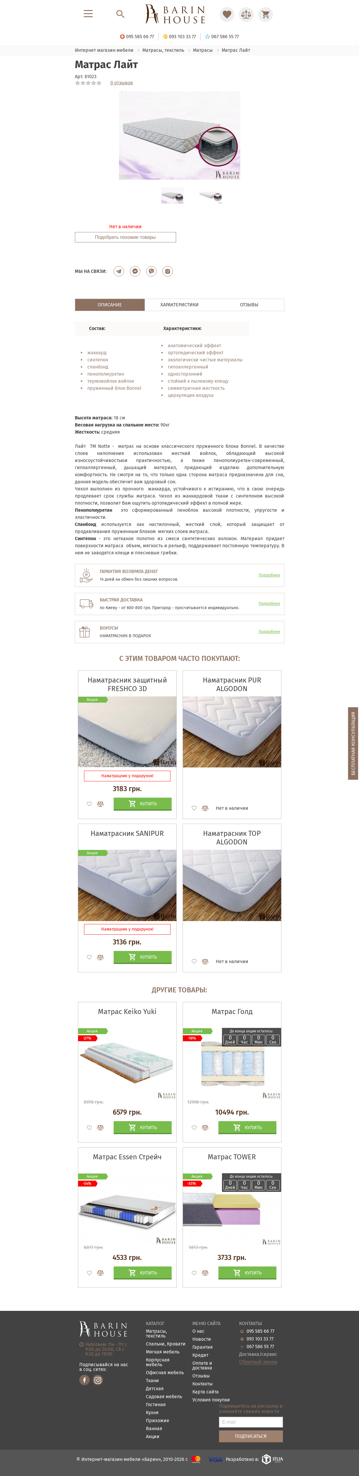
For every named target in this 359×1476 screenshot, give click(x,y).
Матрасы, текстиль (156, 1334)
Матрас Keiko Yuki (127, 1011)
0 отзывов (121, 83)
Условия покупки (211, 1400)
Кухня (152, 1412)
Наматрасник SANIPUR (127, 833)
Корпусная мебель (158, 1362)
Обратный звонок (258, 1362)
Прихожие (157, 1420)
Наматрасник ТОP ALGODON (232, 837)
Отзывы (201, 1376)
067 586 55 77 (260, 1346)
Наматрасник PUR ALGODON (232, 684)
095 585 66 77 (260, 1331)
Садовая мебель (164, 1396)
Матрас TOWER (232, 1157)
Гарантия (202, 1347)
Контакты (202, 1384)
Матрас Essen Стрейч (127, 1157)
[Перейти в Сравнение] (246, 14)
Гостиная (156, 1404)
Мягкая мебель (162, 1352)
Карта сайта (205, 1392)
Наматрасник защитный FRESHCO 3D (127, 684)
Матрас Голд (232, 1011)
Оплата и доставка (202, 1366)
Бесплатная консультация (353, 743)
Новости (201, 1339)
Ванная (154, 1428)
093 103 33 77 (260, 1339)
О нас (198, 1331)
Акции (153, 1436)
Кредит (200, 1355)
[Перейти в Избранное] (227, 14)
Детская (155, 1388)
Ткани (152, 1380)
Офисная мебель (165, 1372)
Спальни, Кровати (166, 1344)
